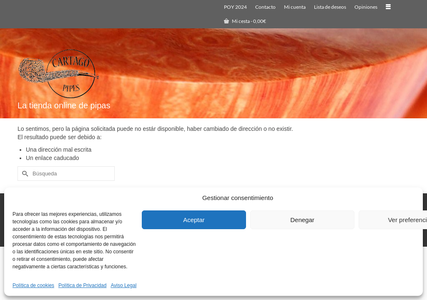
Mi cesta (245, 21)
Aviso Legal (123, 285)
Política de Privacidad (82, 285)
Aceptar (194, 219)
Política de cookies (33, 285)
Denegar (302, 219)
